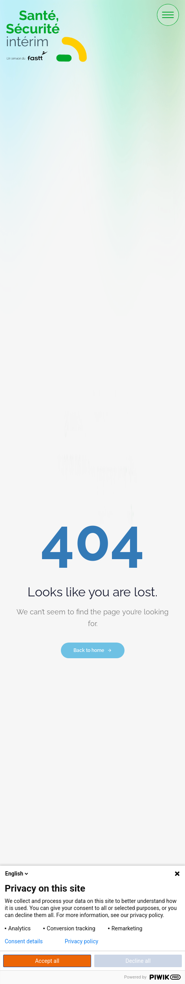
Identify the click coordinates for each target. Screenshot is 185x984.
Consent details (24, 941)
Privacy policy (81, 941)
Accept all (47, 961)
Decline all (138, 961)
